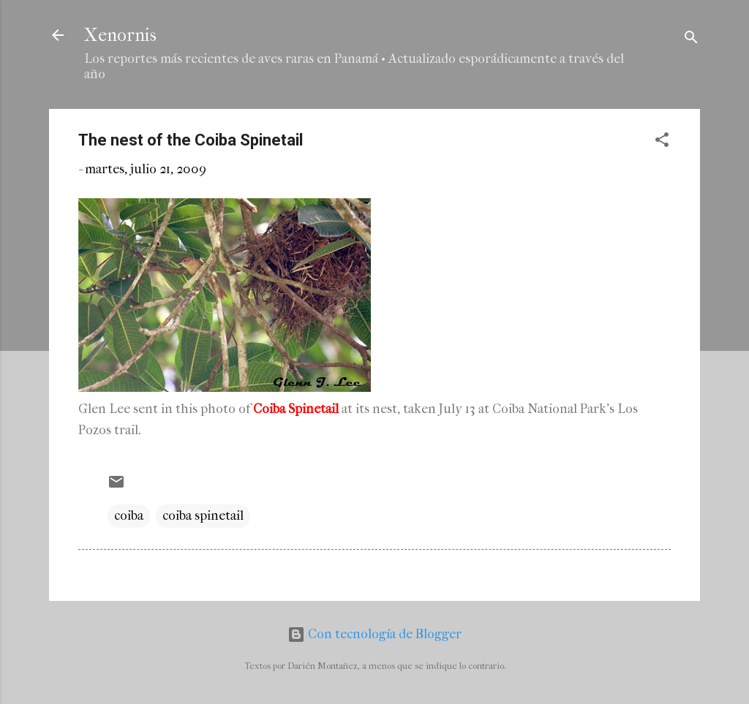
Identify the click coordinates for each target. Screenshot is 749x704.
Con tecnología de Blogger (374, 634)
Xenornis (120, 35)
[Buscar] (691, 40)
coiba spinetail (203, 515)
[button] (662, 142)
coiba (128, 515)
